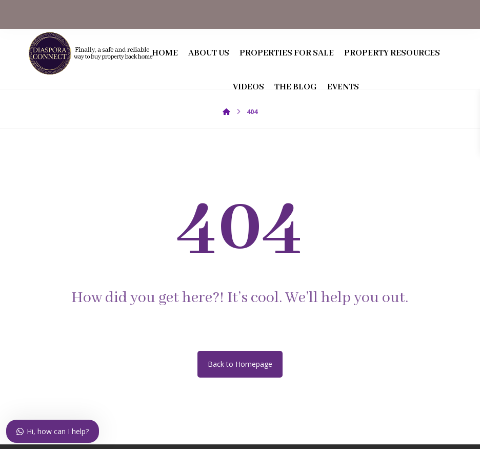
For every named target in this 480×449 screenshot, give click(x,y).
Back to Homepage (240, 368)
